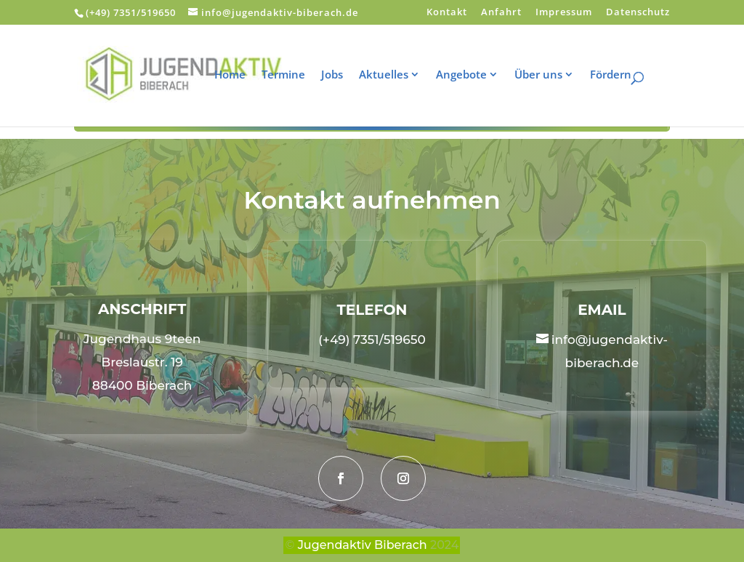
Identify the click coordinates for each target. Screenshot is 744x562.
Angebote (470, 75)
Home (239, 75)
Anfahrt (501, 12)
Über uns (548, 75)
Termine (293, 75)
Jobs (341, 75)
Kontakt (446, 12)
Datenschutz (638, 12)
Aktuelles (393, 75)
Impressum (563, 12)
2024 (444, 545)
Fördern (620, 75)
